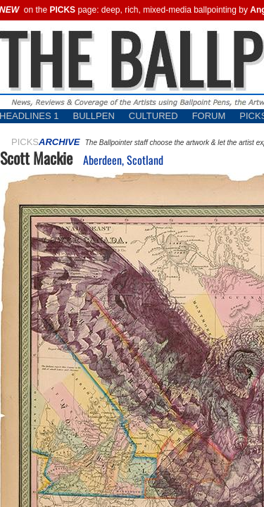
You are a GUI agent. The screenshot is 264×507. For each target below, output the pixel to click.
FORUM (209, 116)
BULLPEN (94, 116)
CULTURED (153, 116)
